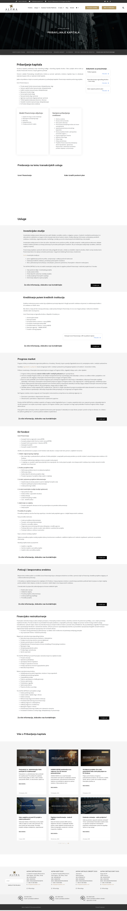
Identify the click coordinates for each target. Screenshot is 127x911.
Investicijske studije (18, 52)
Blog (67, 7)
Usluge (36, 7)
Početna (30, 7)
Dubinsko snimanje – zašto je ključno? (95, 818)
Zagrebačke (26, 367)
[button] (123, 8)
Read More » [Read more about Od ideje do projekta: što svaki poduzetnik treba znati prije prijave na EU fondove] (86, 786)
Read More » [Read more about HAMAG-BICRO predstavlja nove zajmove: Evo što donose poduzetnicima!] (54, 788)
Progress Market (59, 52)
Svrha (25, 255)
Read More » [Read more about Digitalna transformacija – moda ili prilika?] (54, 834)
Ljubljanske (33, 367)
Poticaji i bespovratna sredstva (84, 52)
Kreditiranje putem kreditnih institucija (39, 52)
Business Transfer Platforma (48, 7)
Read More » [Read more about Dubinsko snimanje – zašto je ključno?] (86, 832)
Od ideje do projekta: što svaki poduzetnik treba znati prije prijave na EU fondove (94, 772)
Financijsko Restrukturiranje (105, 52)
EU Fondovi (69, 52)
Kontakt (72, 7)
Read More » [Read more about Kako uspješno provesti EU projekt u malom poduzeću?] (22, 832)
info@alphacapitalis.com (37, 1)
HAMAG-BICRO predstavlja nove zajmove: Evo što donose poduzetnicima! (61, 772)
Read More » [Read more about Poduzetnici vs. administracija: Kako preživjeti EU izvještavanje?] (22, 784)
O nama (61, 7)
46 (68, 844)
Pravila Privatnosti (100, 908)
